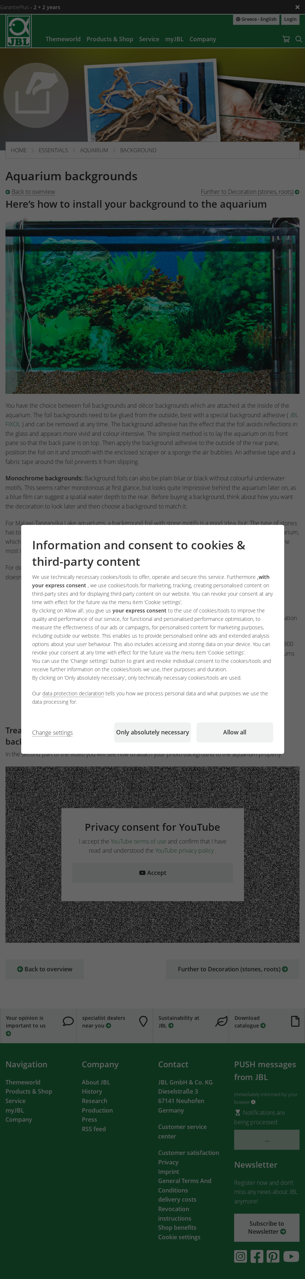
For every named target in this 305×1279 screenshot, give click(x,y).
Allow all (234, 733)
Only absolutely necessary (152, 733)
